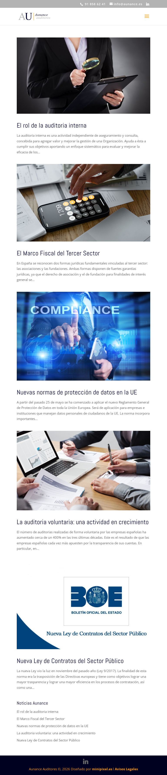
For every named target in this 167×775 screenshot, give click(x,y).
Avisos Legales (126, 769)
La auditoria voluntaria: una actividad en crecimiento (83, 522)
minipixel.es (102, 769)
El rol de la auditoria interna (52, 125)
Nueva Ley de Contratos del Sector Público (70, 661)
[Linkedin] (147, 4)
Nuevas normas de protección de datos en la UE (77, 392)
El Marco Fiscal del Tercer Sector (58, 253)
